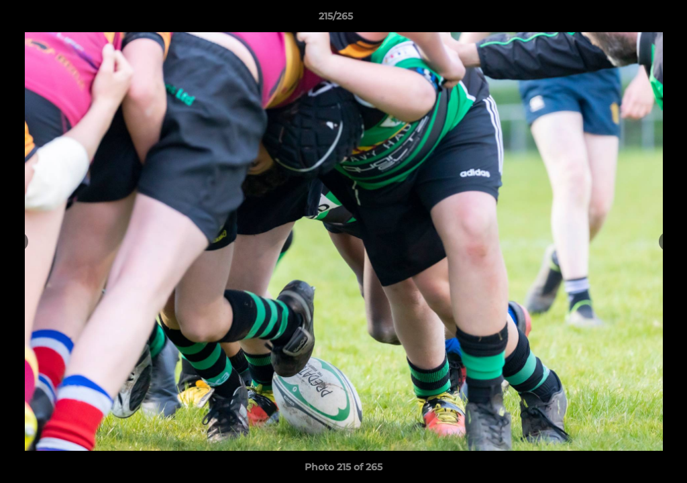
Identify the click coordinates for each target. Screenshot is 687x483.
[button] (631, 19)
